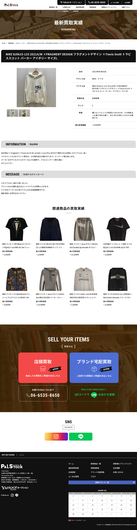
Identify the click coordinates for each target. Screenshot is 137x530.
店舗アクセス (126, 7)
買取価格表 (92, 7)
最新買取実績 (80, 7)
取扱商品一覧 (53, 7)
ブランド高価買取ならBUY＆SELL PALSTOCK (113, 524)
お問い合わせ (118, 472)
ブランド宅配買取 (97, 472)
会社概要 (127, 2)
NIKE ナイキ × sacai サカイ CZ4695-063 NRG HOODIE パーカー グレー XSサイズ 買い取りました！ (50, 297)
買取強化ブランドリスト (109, 7)
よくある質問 (115, 2)
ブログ (93, 476)
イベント (21, 455)
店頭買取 (71, 472)
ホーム (71, 463)
